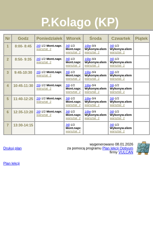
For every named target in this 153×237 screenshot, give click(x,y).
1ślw (88, 45)
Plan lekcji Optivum (117, 148)
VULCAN (125, 152)
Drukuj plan (12, 148)
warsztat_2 (43, 49)
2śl (38, 45)
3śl (68, 45)
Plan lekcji (11, 163)
